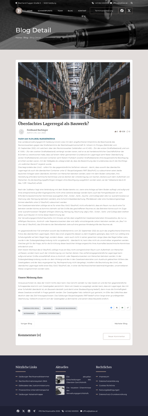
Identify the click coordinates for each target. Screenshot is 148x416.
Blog (70, 11)
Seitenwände (29, 313)
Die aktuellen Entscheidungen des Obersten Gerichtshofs (78, 380)
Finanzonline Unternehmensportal (34, 390)
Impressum (104, 376)
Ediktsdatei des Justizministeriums (34, 385)
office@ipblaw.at (119, 3)
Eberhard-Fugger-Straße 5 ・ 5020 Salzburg (36, 3)
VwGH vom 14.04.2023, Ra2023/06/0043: (36, 139)
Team (60, 11)
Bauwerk (47, 308)
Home (30, 11)
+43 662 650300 (100, 3)
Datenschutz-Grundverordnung (113, 394)
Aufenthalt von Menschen (49, 313)
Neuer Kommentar (116, 336)
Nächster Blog (121, 323)
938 (122, 131)
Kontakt (82, 11)
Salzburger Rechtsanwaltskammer (34, 376)
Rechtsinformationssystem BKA (33, 381)
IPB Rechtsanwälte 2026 (49, 411)
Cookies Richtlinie (107, 385)
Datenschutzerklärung (109, 381)
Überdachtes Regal (31, 308)
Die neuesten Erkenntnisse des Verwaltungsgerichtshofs (78, 390)
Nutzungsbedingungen (109, 390)
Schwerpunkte (45, 11)
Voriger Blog (26, 323)
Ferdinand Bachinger (37, 130)
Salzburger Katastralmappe (31, 394)
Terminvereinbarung (104, 11)
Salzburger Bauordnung (66, 308)
